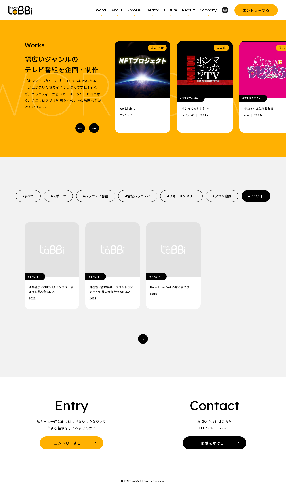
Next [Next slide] (92, 128)
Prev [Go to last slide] (78, 128)
